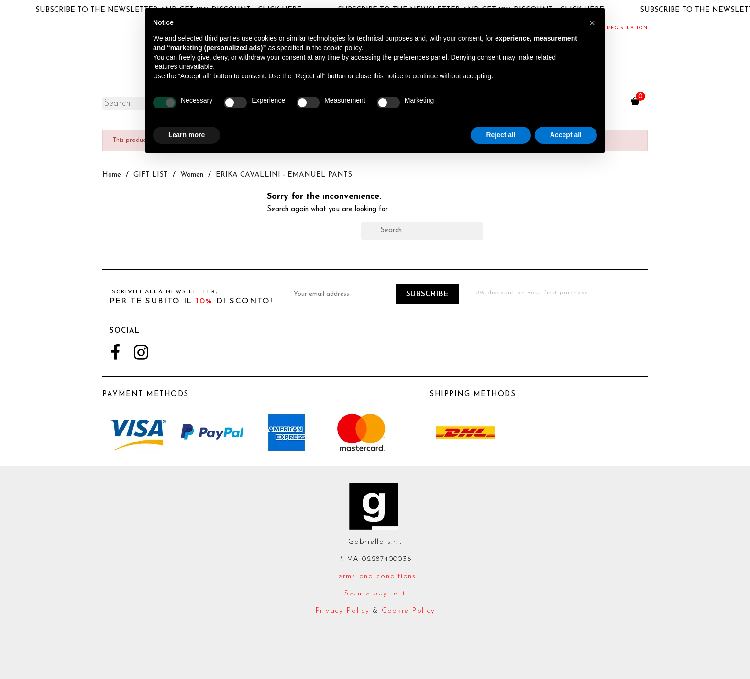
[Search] (422, 231)
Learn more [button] (186, 135)
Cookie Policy (408, 610)
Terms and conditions (375, 576)
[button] (592, 23)
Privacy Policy (342, 610)
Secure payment (375, 593)
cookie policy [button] (342, 48)
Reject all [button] (500, 135)
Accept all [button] (566, 135)
